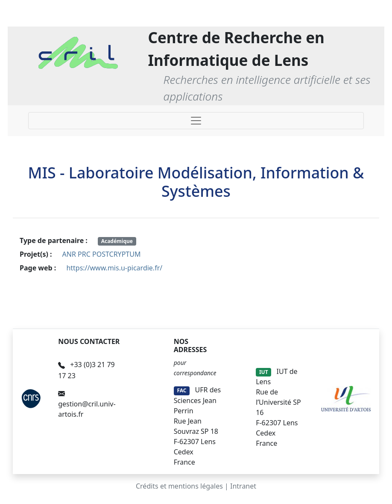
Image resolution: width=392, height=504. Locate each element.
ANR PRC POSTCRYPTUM (101, 254)
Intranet (243, 486)
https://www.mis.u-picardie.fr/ (114, 268)
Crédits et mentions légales (179, 486)
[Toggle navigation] (196, 120)
